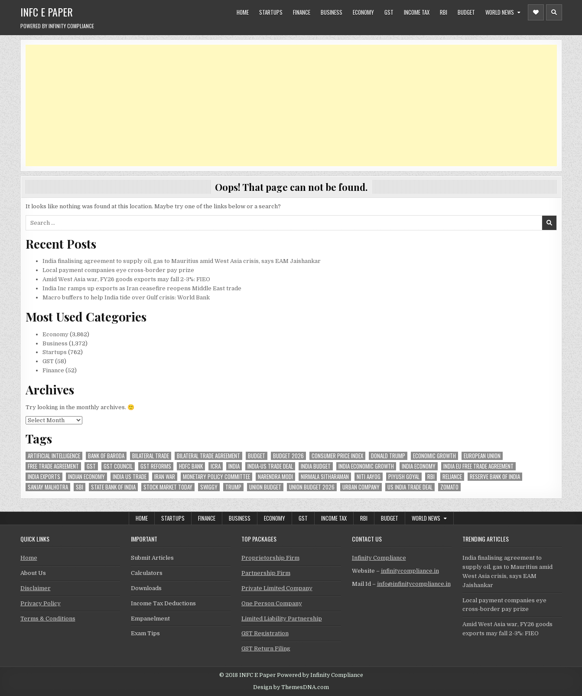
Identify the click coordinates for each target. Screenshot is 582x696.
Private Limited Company (276, 588)
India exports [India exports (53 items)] (44, 477)
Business (331, 12)
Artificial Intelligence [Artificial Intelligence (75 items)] (54, 456)
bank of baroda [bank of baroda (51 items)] (106, 456)
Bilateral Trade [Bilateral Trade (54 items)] (150, 456)
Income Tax (416, 12)
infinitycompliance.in (410, 571)
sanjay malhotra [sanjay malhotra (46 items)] (48, 487)
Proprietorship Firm (270, 558)
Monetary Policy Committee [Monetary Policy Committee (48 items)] (216, 477)
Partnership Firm (265, 573)
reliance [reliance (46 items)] (452, 477)
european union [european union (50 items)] (482, 456)
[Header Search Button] (554, 12)
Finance (301, 12)
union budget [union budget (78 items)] (265, 487)
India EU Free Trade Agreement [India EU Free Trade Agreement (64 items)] (478, 466)
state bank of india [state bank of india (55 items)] (113, 487)
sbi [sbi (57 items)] (79, 487)
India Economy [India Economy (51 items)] (419, 466)
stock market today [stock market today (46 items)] (167, 487)
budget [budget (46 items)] (256, 456)
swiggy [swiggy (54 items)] (209, 487)
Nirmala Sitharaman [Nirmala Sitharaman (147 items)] (325, 477)
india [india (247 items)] (234, 466)
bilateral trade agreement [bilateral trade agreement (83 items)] (208, 456)
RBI (443, 12)
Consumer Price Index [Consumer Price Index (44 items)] (337, 456)
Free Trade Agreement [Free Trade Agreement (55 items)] (53, 466)
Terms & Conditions (47, 618)
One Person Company (271, 603)
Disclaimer (35, 588)
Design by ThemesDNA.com (291, 687)
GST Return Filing (265, 648)
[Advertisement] (286, 105)
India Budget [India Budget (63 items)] (316, 466)
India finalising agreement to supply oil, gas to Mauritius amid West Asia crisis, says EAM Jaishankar (181, 261)
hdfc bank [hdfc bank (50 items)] (191, 466)
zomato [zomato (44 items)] (449, 487)
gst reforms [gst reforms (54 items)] (155, 466)
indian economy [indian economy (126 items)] (86, 477)
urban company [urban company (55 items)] (361, 487)
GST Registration (265, 633)
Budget (466, 12)
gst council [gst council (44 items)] (118, 466)
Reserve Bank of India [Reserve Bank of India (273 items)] (495, 477)
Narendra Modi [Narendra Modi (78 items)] (275, 477)
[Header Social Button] (536, 12)
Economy (363, 12)
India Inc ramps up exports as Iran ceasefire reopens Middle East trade (141, 288)
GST (388, 12)
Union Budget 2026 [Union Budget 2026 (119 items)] (312, 487)
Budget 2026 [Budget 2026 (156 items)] (288, 456)
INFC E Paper (46, 12)
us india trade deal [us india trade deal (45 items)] (409, 487)
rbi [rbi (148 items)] (431, 477)
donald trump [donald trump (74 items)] (388, 456)
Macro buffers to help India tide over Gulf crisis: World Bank (126, 297)
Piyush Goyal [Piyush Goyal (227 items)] (403, 477)
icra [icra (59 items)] (216, 466)
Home (243, 12)
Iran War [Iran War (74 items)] (164, 477)
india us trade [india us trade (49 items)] (129, 477)
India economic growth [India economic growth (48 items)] (366, 466)
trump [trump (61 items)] (233, 487)
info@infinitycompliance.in (414, 584)
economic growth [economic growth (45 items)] (434, 456)
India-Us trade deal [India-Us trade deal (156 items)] (270, 466)
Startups (271, 12)
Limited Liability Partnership (281, 618)
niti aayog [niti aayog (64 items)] (368, 477)
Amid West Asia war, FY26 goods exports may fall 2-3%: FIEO (126, 279)
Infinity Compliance (379, 558)
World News (499, 12)
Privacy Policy (40, 603)
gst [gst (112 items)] (91, 466)
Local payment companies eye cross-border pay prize (118, 270)
